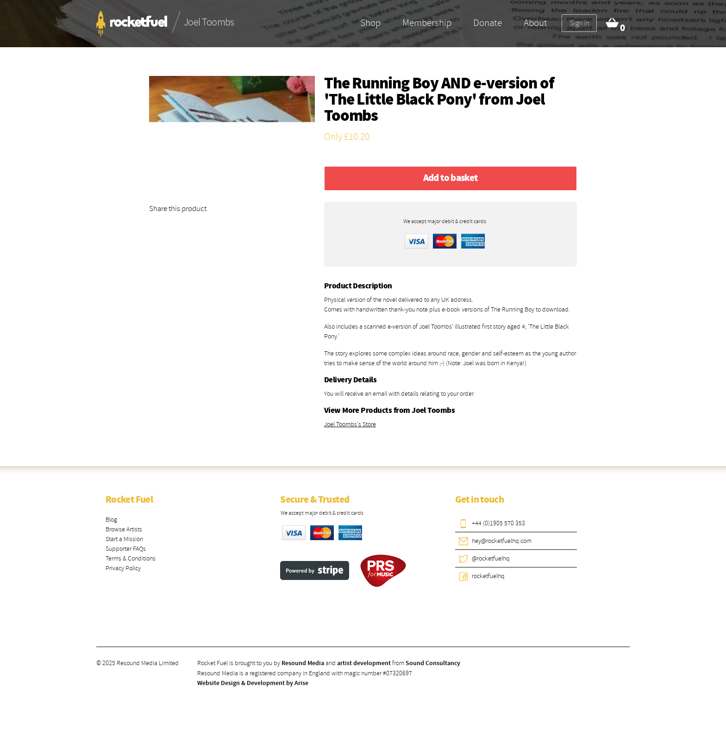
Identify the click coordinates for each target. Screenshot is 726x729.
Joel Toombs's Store (350, 424)
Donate (487, 23)
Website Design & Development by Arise (252, 683)
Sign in (579, 23)
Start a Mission (124, 539)
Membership (426, 23)
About (535, 23)
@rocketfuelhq (491, 558)
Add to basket (450, 178)
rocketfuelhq (488, 576)
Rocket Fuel (129, 500)
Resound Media (303, 663)
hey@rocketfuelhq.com (502, 541)
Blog (111, 519)
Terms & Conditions (131, 558)
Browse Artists (124, 529)
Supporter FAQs (126, 549)
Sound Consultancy (433, 663)
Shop (370, 23)
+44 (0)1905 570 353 (498, 523)
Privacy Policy (123, 568)
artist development (364, 663)
